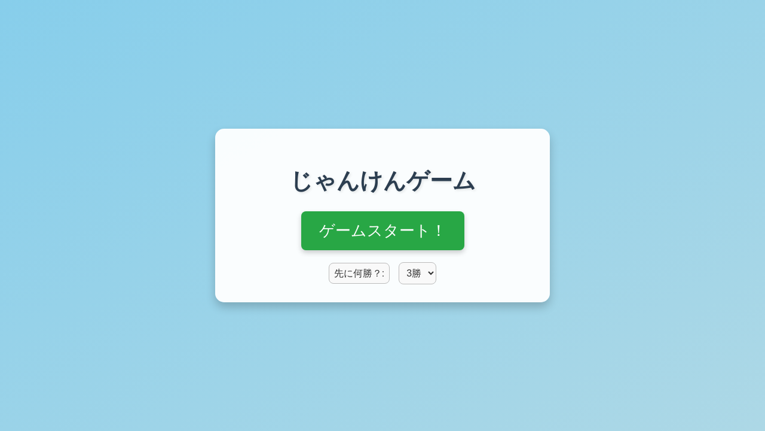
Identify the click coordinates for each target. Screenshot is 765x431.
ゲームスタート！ (382, 230)
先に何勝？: (359, 273)
